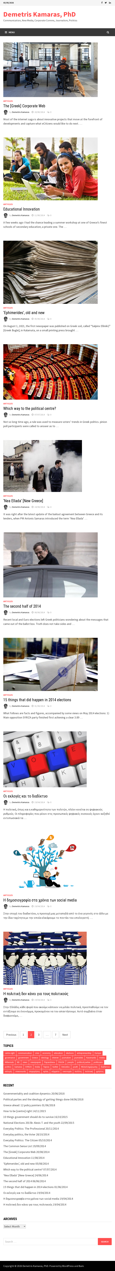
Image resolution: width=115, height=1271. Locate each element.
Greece (35, 1057)
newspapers (36, 1062)
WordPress (68, 1266)
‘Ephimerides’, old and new (24, 312)
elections (70, 1053)
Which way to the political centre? (29, 408)
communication (25, 1053)
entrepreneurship (84, 1053)
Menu (10, 32)
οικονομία (67, 1071)
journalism (66, 1057)
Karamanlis (91, 1057)
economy (46, 1053)
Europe (98, 1053)
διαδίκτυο (105, 1067)
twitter (55, 1067)
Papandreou (49, 1062)
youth (75, 1067)
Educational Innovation (21, 209)
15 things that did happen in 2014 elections (37, 700)
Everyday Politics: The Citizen (20, 1140)
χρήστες (100, 1071)
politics (8, 1067)
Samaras (18, 1067)
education (58, 1053)
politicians (98, 1062)
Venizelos (65, 1067)
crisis (37, 1053)
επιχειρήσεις (34, 1071)
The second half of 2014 (22, 606)
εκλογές (8, 1071)
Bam (81, 1266)
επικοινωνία (20, 1071)
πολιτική (89, 1071)
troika (37, 1067)
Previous (11, 1034)
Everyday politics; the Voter (19, 1134)
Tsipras (46, 1067)
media (102, 1057)
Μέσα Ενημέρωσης (89, 1067)
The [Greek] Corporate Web (24, 106)
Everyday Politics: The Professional (24, 1128)
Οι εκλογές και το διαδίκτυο (25, 796)
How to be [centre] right (17, 1111)
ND (18, 1062)
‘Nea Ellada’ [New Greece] (23, 501)
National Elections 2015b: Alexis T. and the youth (31, 1123)
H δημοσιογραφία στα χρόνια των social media (40, 900)
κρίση (45, 1071)
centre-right (10, 1053)
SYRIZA (28, 1067)
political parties (83, 1062)
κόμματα (55, 1071)
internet (55, 1057)
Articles (8, 101)
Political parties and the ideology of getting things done (36, 1099)
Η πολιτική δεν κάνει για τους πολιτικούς (35, 993)
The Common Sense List (17, 1146)
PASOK (61, 1062)
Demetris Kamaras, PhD (39, 14)
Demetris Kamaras (20, 112)
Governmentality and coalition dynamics (27, 1093)
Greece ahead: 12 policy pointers (22, 1105)
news (25, 1062)
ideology (45, 1057)
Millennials (9, 1062)
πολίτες (78, 1071)
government (23, 1057)
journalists (78, 1057)
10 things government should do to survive (28, 1117)
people (70, 1062)
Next (65, 1034)
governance (10, 1057)
